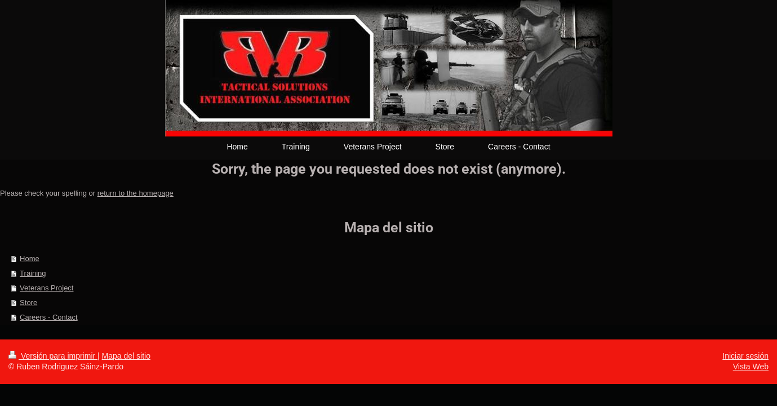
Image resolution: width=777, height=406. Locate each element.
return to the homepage (135, 193)
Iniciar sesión (745, 355)
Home (29, 258)
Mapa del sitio (126, 355)
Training (33, 273)
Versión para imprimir (52, 355)
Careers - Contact (49, 317)
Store (28, 302)
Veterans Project (46, 288)
